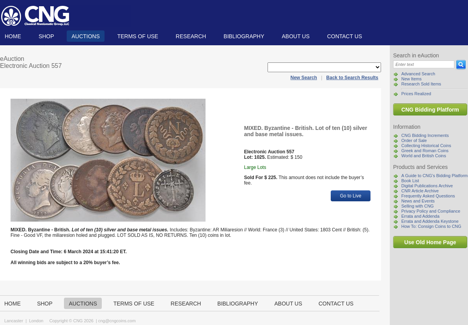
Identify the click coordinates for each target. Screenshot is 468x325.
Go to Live (351, 196)
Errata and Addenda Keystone (430, 221)
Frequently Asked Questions (428, 196)
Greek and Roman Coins (424, 150)
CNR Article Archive (420, 190)
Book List (410, 180)
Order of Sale (414, 140)
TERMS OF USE (137, 36)
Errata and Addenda (420, 216)
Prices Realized (416, 93)
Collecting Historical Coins (426, 145)
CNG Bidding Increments (425, 135)
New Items (411, 78)
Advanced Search (418, 73)
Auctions (85, 36)
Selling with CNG (417, 206)
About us (295, 36)
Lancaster (13, 320)
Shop (46, 36)
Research (191, 36)
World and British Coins (423, 155)
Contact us (344, 36)
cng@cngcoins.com (117, 320)
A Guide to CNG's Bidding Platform (434, 175)
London (36, 320)
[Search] (423, 64)
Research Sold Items (421, 84)
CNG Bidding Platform (430, 110)
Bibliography (243, 36)
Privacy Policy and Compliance (430, 211)
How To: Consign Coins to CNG (431, 226)
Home (13, 36)
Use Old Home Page (430, 242)
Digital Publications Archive (427, 185)
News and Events (418, 201)
